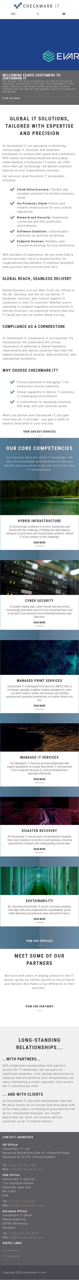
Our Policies (11, 1250)
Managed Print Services (39, 681)
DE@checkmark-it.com (26, 1237)
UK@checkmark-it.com (26, 1169)
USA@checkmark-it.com (26, 1205)
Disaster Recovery (39, 831)
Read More (39, 542)
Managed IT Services (39, 757)
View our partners (39, 1006)
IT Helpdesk (11, 1256)
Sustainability (39, 901)
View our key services (39, 431)
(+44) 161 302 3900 (23, 1165)
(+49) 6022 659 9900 (24, 1233)
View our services (39, 941)
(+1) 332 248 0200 (22, 1201)
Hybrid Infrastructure (39, 521)
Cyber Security (39, 601)
